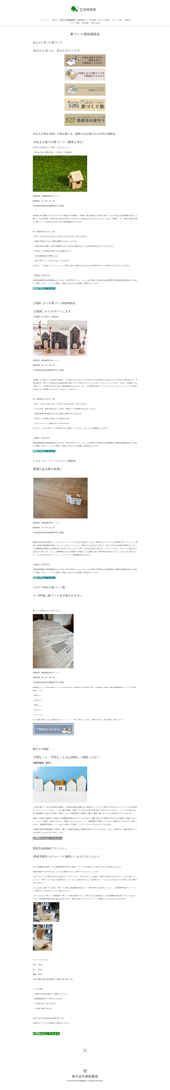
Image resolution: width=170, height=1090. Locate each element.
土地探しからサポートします (52, 311)
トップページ (44, 20)
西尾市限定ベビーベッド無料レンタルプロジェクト (66, 856)
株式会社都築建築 (85, 1076)
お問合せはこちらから (46, 1033)
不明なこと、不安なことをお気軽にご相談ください (66, 757)
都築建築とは (82, 20)
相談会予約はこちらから (44, 288)
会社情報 (85, 23)
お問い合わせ (95, 23)
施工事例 (93, 20)
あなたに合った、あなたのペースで (56, 50)
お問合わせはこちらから (47, 838)
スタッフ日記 (117, 20)
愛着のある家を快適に (47, 469)
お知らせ (55, 20)
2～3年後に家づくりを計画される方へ (58, 595)
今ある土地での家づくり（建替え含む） (59, 142)
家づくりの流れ (104, 20)
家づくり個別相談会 (67, 20)
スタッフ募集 (75, 23)
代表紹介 (127, 20)
